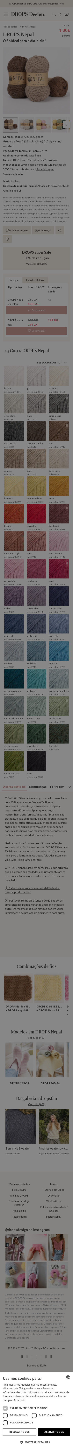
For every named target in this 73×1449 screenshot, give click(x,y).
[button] (36, 1442)
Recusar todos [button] (19, 1432)
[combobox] (68, 1377)
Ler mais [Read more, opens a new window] (20, 1400)
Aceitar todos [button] (54, 1432)
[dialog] (36, 1410)
